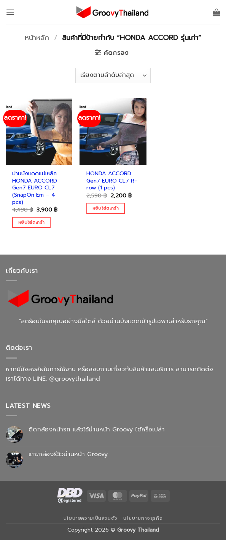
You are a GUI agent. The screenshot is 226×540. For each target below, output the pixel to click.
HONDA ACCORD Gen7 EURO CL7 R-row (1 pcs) (111, 180)
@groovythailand (74, 378)
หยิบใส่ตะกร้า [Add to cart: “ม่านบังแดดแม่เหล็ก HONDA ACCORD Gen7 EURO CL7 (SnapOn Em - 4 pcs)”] (31, 222)
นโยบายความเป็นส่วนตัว (91, 518)
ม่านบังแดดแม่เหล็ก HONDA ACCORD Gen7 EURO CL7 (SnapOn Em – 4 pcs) (34, 188)
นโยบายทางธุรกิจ (142, 518)
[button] (10, 12)
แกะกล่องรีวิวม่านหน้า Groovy (68, 454)
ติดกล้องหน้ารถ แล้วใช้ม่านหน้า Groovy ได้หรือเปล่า (97, 429)
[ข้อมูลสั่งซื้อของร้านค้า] (112, 75)
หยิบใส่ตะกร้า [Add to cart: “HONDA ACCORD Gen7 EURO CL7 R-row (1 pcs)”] (105, 208)
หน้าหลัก (37, 37)
